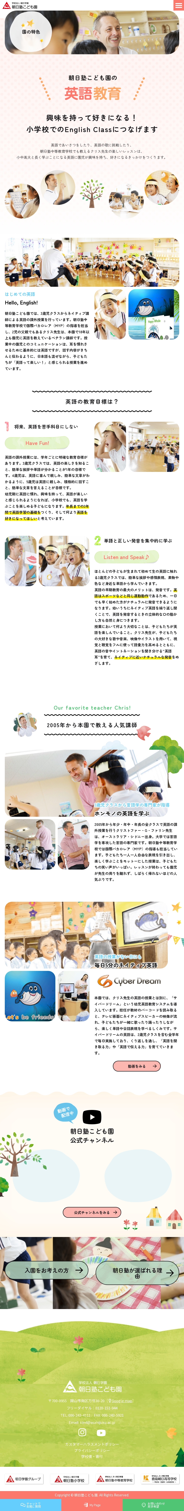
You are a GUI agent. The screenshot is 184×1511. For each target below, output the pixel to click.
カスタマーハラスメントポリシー (92, 1444)
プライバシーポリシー (92, 1450)
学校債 (86, 1456)
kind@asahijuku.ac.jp (97, 1422)
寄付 (99, 1456)
